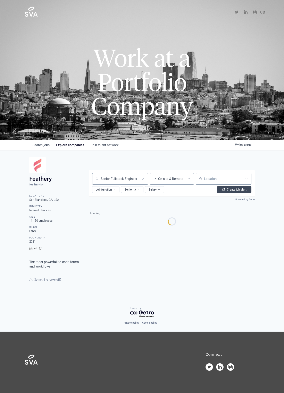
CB (262, 12)
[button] (105, 189)
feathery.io (36, 184)
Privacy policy (131, 322)
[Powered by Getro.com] (142, 312)
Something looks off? (45, 279)
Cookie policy (149, 322)
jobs (41, 145)
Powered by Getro (245, 199)
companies (70, 145)
